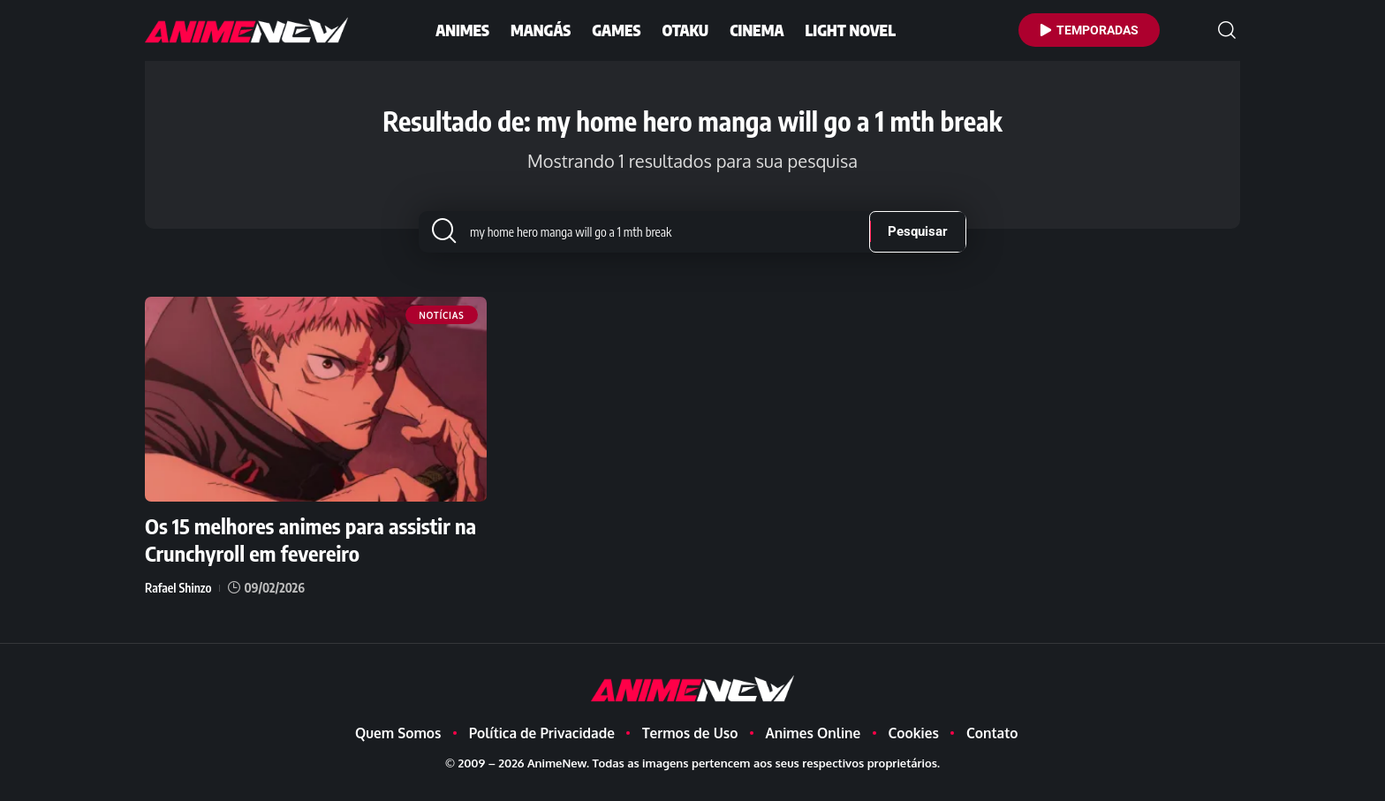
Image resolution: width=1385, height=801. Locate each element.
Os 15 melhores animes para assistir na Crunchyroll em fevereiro (310, 552)
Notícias (441, 330)
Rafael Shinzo (178, 600)
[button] (1227, 30)
